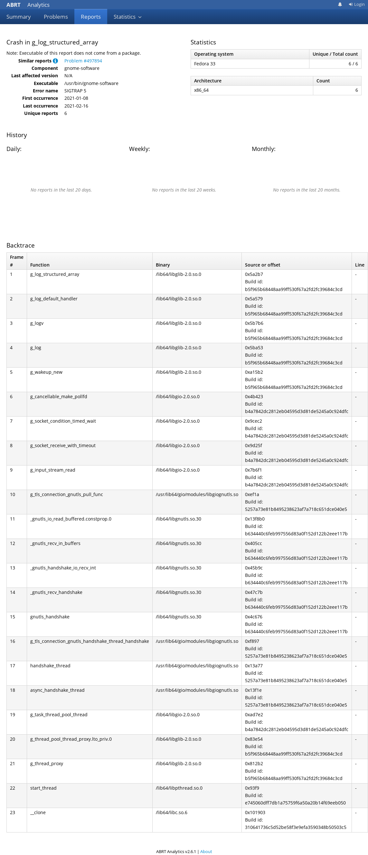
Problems (56, 16)
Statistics (128, 16)
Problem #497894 (83, 61)
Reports (91, 16)
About (206, 851)
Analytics (28, 4)
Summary (18, 16)
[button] (55, 61)
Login (357, 4)
